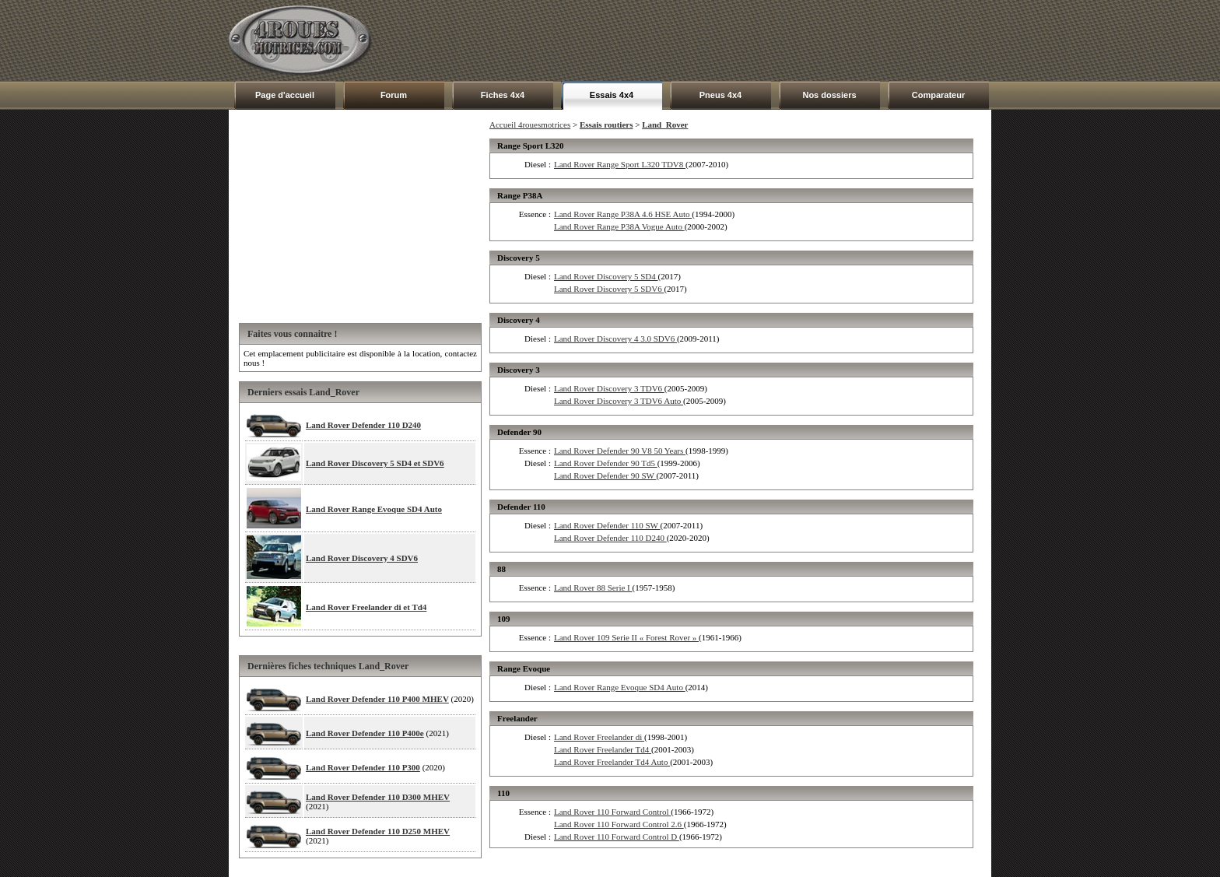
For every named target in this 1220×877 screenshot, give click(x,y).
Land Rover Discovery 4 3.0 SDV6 (615, 338)
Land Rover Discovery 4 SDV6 (362, 558)
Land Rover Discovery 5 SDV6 (609, 288)
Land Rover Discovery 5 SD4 (606, 276)
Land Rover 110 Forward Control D (616, 836)
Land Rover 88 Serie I (593, 587)
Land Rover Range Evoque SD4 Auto (374, 509)
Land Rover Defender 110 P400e (365, 733)
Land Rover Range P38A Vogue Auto (619, 226)
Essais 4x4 (611, 95)
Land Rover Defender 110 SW (607, 525)
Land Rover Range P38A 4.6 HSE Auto (623, 214)
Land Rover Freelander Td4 (602, 749)
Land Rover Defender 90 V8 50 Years (619, 450)
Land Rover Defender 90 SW (605, 475)
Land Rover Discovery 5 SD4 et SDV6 (375, 463)
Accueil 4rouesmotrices (529, 124)
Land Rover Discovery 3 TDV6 (609, 388)
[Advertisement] (708, 40)
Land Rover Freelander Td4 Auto (612, 761)
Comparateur (938, 95)
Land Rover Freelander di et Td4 (366, 607)
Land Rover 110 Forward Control (612, 811)
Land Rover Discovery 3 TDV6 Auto (618, 400)
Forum (393, 95)
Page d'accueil (284, 95)
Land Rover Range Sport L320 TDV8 (619, 164)
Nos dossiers (829, 95)
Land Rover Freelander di (599, 737)
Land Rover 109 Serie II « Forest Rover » (626, 637)
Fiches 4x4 (502, 95)
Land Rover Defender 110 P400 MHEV (377, 698)
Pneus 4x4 (720, 95)
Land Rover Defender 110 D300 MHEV (378, 797)
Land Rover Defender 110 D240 (363, 425)
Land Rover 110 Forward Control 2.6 (619, 824)
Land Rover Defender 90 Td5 (605, 463)
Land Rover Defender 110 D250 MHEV (378, 831)
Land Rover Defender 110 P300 (363, 767)
